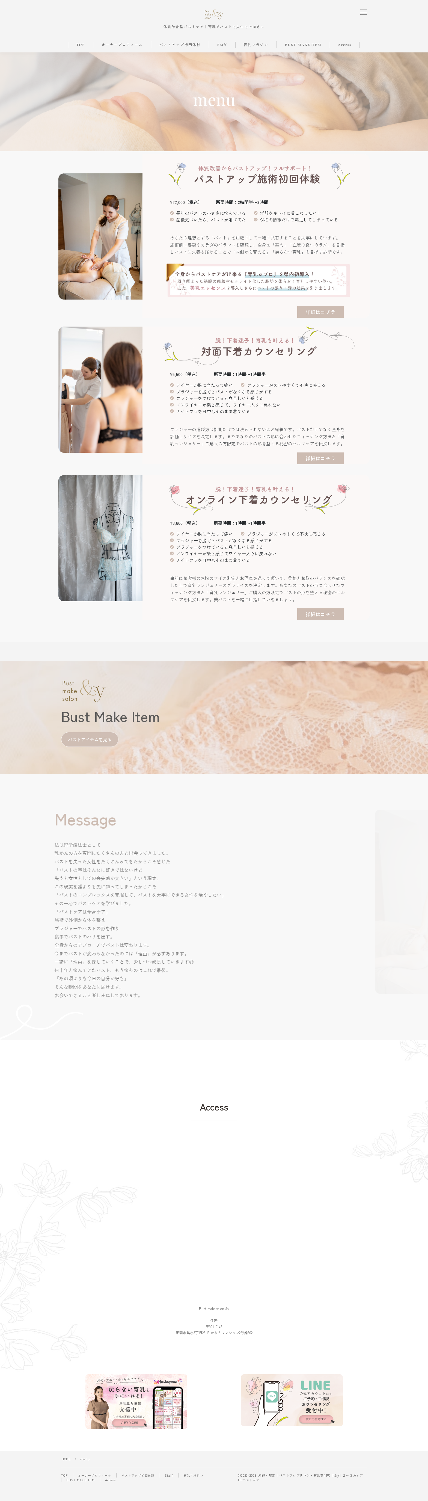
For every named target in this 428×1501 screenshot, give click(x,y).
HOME (67, 1472)
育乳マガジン (255, 58)
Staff (222, 58)
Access (344, 58)
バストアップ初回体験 (180, 58)
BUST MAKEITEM (303, 58)
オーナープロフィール (122, 58)
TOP (80, 58)
